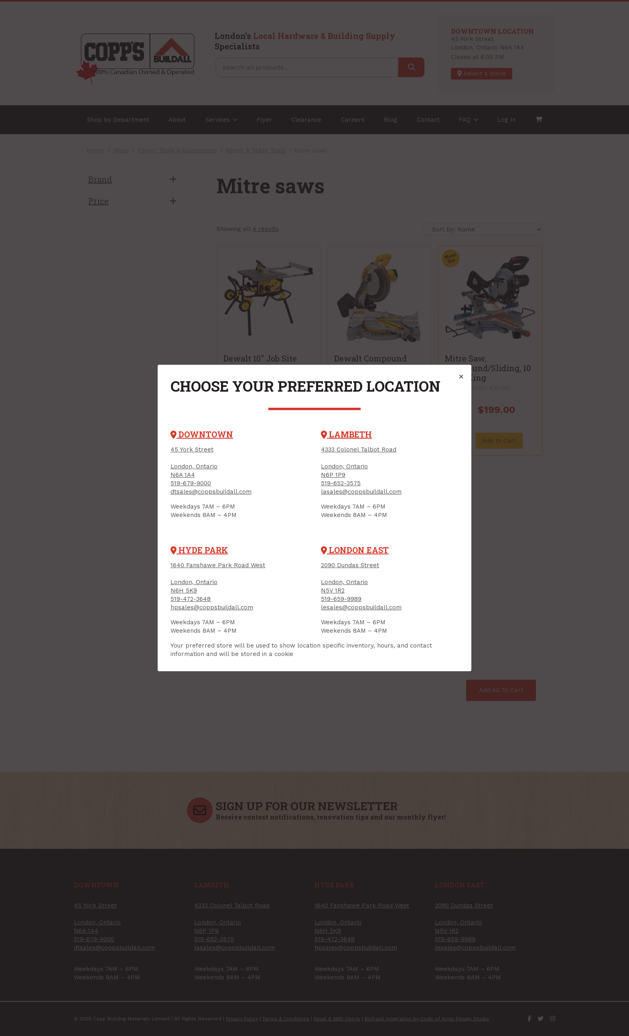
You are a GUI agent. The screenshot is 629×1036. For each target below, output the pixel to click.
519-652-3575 (341, 483)
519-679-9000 (190, 483)
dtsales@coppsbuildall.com (211, 491)
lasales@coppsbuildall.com (361, 491)
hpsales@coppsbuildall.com (211, 607)
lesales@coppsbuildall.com (361, 607)
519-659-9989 (341, 599)
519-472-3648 (190, 599)
